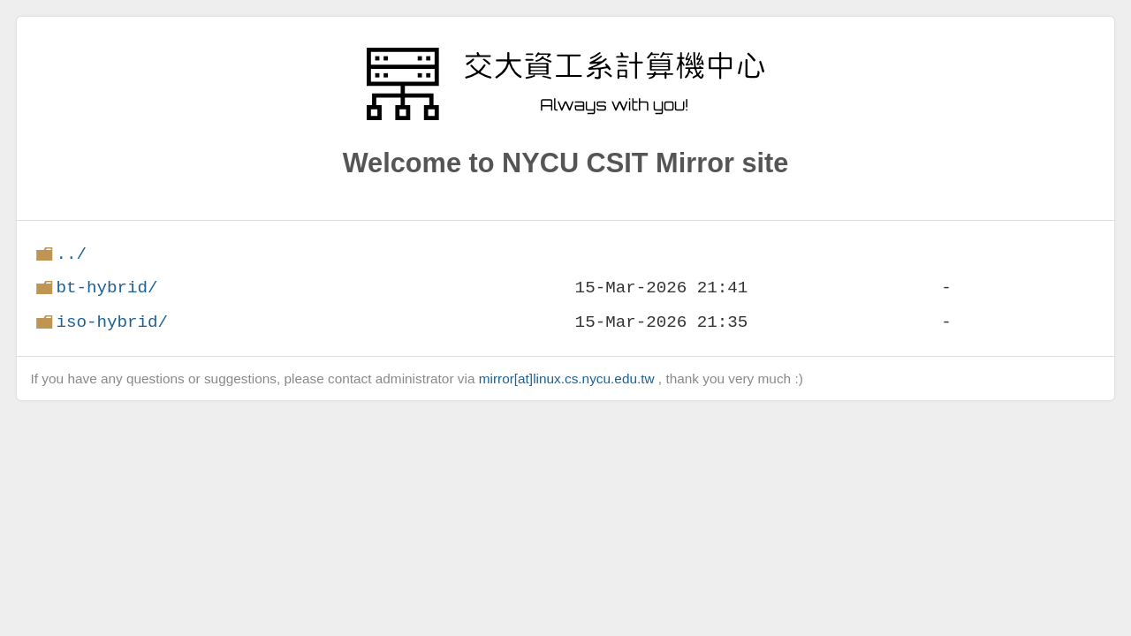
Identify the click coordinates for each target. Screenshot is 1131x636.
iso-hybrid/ (112, 322)
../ (71, 254)
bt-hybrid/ (106, 287)
